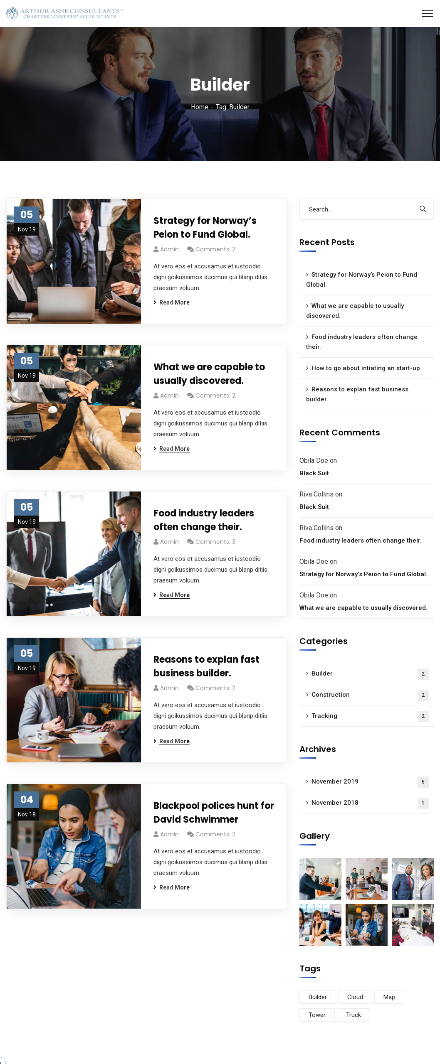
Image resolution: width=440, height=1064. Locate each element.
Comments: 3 (215, 542)
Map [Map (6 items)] (389, 997)
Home (199, 107)
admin (169, 249)
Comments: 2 (215, 249)
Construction (370, 695)
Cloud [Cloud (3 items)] (355, 997)
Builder (370, 674)
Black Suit (314, 473)
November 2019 (370, 782)
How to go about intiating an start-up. (366, 368)
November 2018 (370, 803)
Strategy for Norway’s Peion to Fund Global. (205, 227)
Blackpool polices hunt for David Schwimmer (213, 812)
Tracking (370, 716)
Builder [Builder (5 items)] (318, 997)
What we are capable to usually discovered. (209, 374)
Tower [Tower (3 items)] (317, 1015)
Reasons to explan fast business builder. (206, 666)
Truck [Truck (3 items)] (353, 1015)
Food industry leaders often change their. (203, 520)
